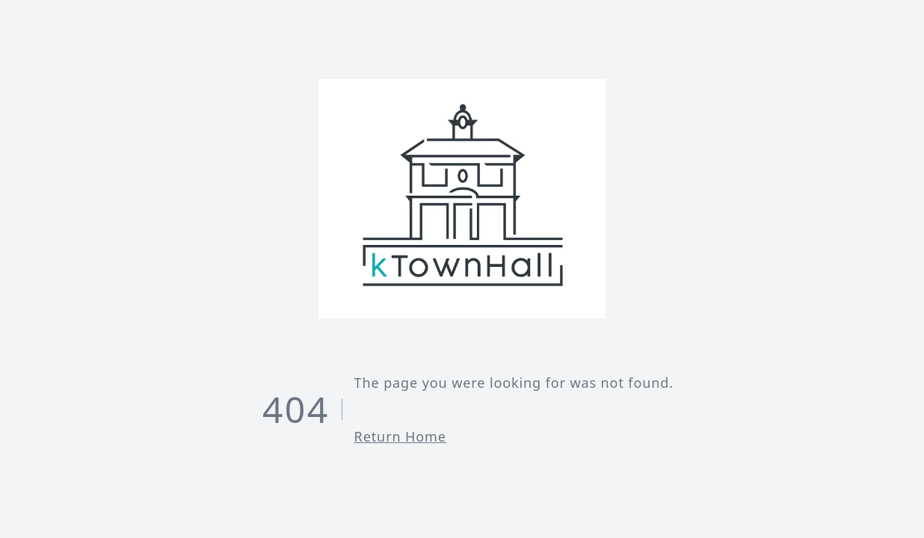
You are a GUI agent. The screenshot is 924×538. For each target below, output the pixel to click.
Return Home (400, 436)
